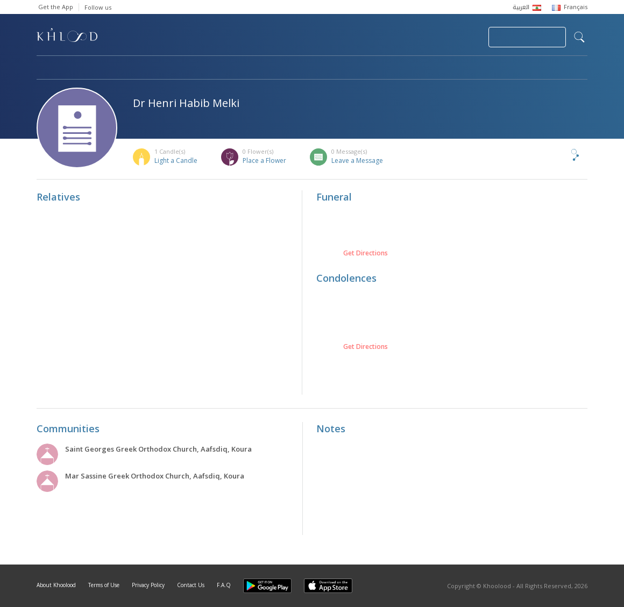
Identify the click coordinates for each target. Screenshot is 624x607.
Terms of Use (103, 585)
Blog (481, 68)
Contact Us (190, 585)
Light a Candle (175, 160)
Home (46, 68)
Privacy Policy (148, 585)
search (579, 37)
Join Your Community (527, 37)
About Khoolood (56, 585)
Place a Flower (264, 160)
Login (461, 37)
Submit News (408, 37)
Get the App (55, 7)
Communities (255, 68)
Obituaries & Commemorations (145, 68)
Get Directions (365, 253)
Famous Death (412, 68)
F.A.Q (224, 585)
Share (557, 155)
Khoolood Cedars (555, 68)
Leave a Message (357, 160)
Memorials (332, 68)
